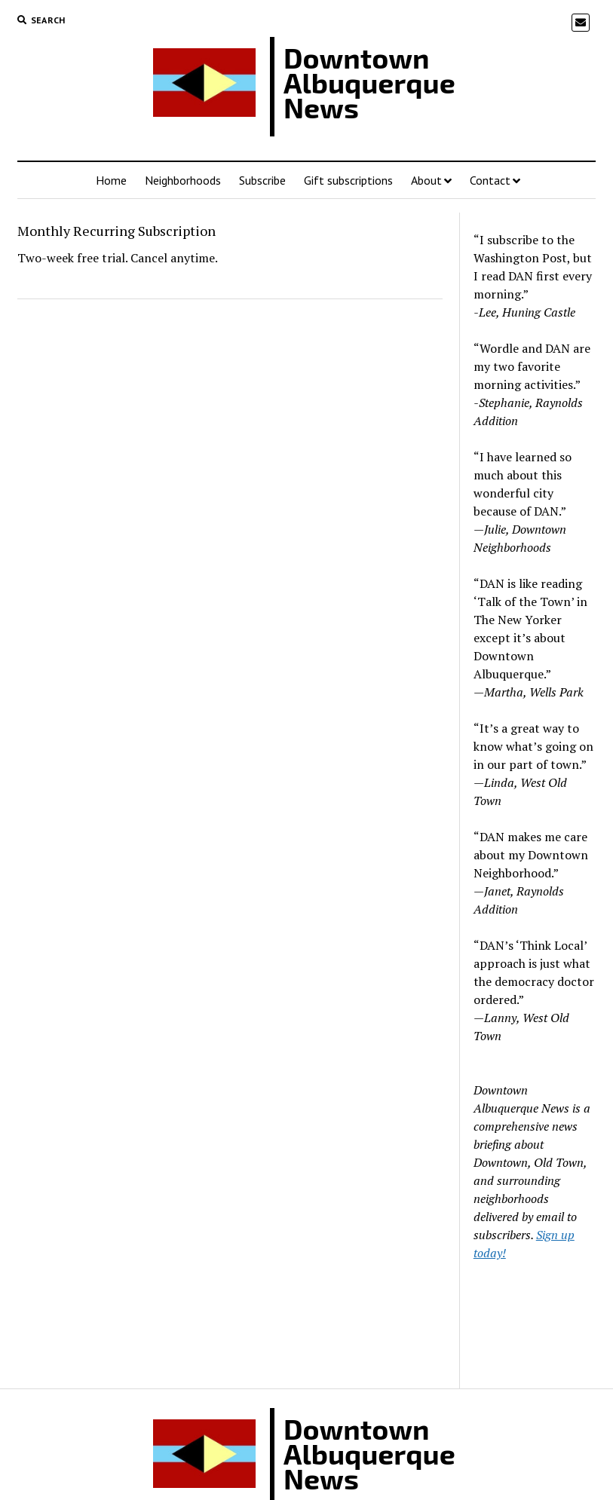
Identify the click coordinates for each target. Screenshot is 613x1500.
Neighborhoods (183, 180)
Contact (490, 180)
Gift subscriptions (348, 180)
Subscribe (262, 180)
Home (111, 180)
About (426, 180)
